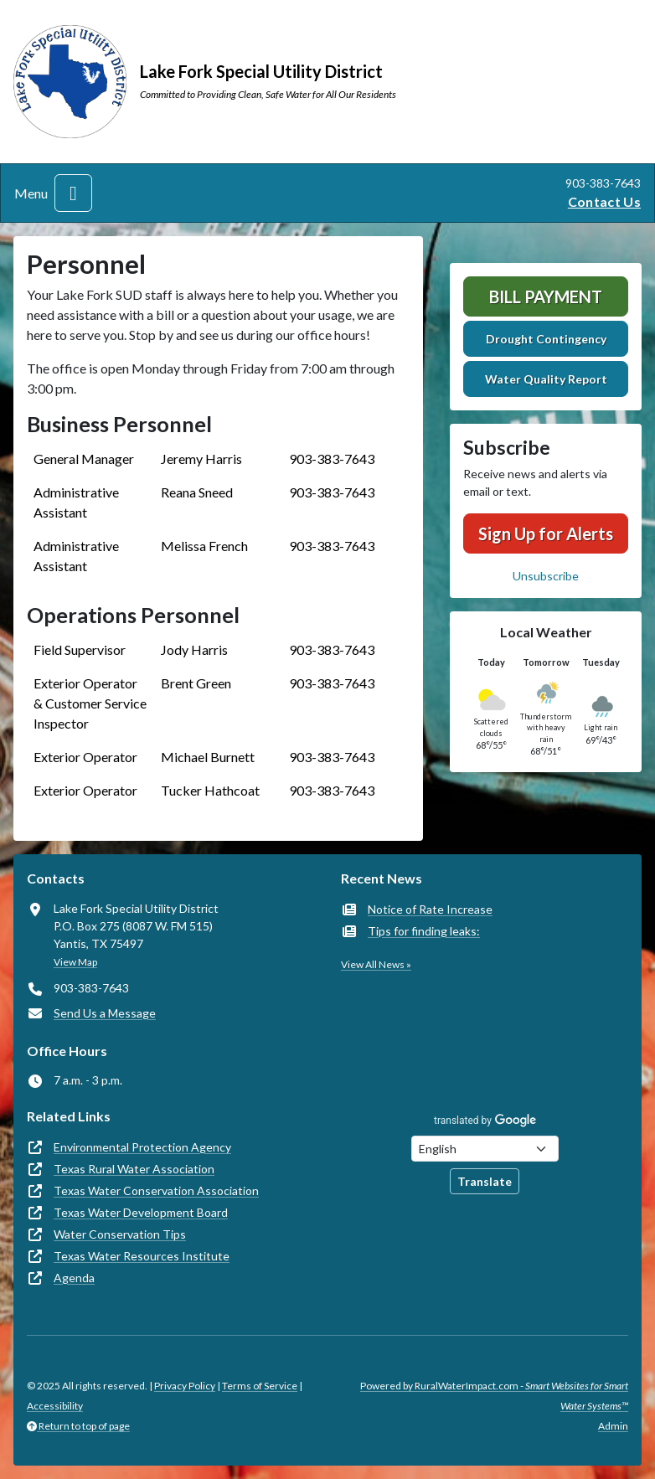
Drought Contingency (546, 339)
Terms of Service (259, 1385)
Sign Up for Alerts (545, 533)
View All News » (376, 964)
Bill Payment (545, 296)
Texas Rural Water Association (134, 1169)
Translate (484, 1181)
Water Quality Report (546, 379)
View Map (75, 962)
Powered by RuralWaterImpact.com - (494, 1395)
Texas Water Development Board (141, 1212)
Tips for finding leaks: (424, 931)
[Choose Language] (485, 1149)
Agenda (74, 1277)
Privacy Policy (184, 1385)
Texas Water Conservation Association (156, 1190)
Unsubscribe (546, 576)
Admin (613, 1426)
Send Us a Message (105, 1013)
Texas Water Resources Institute (142, 1256)
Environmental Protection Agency (142, 1147)
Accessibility (55, 1405)
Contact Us (604, 201)
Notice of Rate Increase (430, 909)
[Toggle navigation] (73, 193)
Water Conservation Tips (120, 1234)
